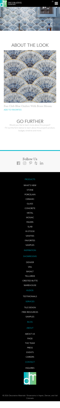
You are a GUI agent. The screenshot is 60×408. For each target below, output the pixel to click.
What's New (30, 185)
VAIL (30, 267)
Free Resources (30, 312)
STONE (30, 190)
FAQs (30, 338)
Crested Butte (30, 280)
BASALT (30, 271)
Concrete (30, 208)
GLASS (30, 203)
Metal (30, 213)
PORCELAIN (30, 194)
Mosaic (30, 217)
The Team (30, 343)
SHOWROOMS (30, 256)
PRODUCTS (30, 179)
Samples (30, 245)
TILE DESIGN (30, 307)
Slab (30, 226)
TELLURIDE (30, 276)
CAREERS (30, 357)
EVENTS (30, 352)
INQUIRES (29, 368)
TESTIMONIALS (30, 296)
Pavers (29, 222)
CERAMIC (30, 199)
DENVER (30, 262)
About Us (30, 334)
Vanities (30, 236)
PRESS (30, 347)
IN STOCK (30, 231)
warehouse (30, 285)
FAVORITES (30, 240)
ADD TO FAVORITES (12, 110)
